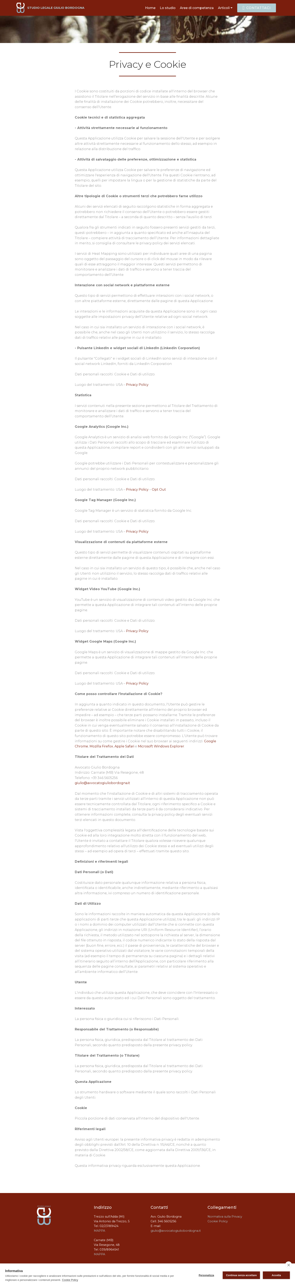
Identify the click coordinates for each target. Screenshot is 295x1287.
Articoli (224, 8)
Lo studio (168, 8)
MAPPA (99, 1231)
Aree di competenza (197, 8)
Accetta (276, 1275)
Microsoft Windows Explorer (161, 746)
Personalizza (206, 1275)
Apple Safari (124, 746)
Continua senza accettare (241, 1275)
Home (150, 8)
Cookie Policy (218, 1221)
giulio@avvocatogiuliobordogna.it (102, 783)
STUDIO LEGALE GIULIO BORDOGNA (55, 8)
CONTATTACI (257, 8)
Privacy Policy (137, 385)
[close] (288, 1264)
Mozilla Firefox (101, 746)
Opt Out (159, 489)
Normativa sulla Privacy (225, 1216)
